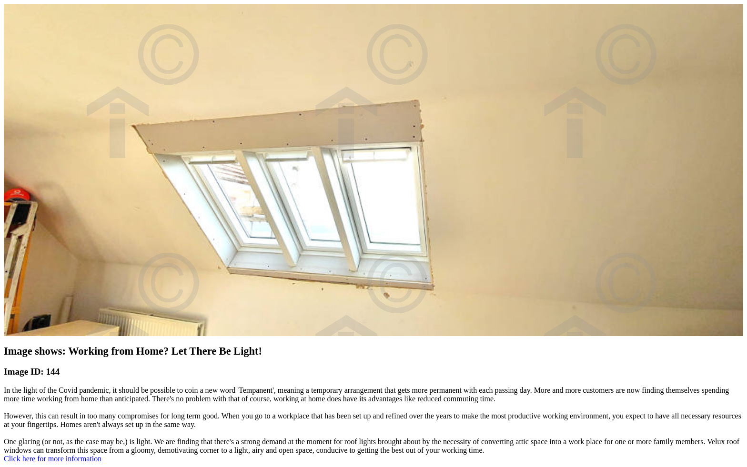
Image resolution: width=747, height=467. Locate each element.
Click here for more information (52, 459)
